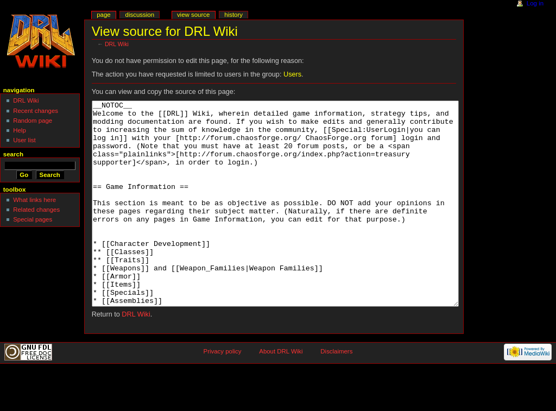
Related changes (36, 209)
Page (103, 14)
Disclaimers (336, 392)
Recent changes (35, 111)
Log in (535, 3)
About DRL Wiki (280, 392)
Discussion (139, 14)
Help (19, 130)
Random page (32, 120)
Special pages (32, 219)
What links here (34, 200)
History (233, 14)
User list (24, 140)
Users (292, 74)
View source (193, 14)
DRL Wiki (117, 44)
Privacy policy (223, 392)
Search (13, 154)
